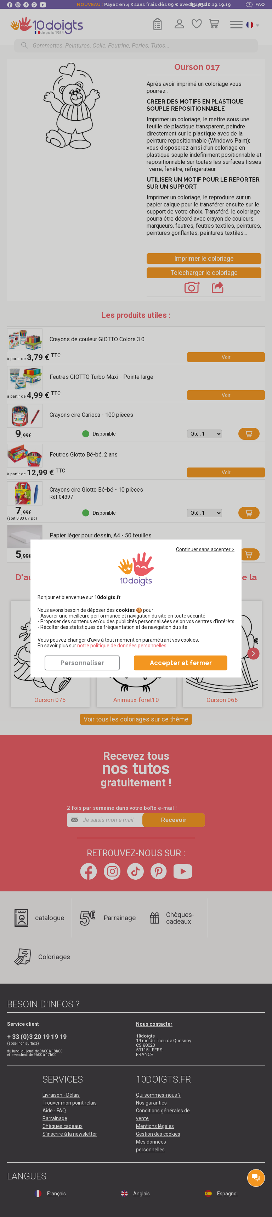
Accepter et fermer (181, 662)
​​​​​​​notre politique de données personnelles (121, 645)
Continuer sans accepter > (205, 549)
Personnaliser (82, 662)
